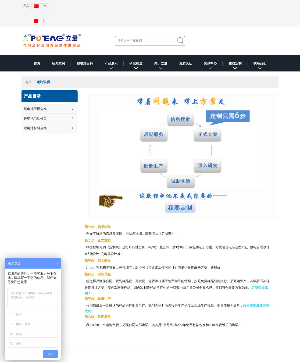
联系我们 (259, 66)
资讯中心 (210, 66)
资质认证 (185, 66)
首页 (37, 63)
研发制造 (136, 66)
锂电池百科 (85, 63)
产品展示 (111, 66)
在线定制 (235, 66)
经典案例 (58, 63)
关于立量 (160, 66)
